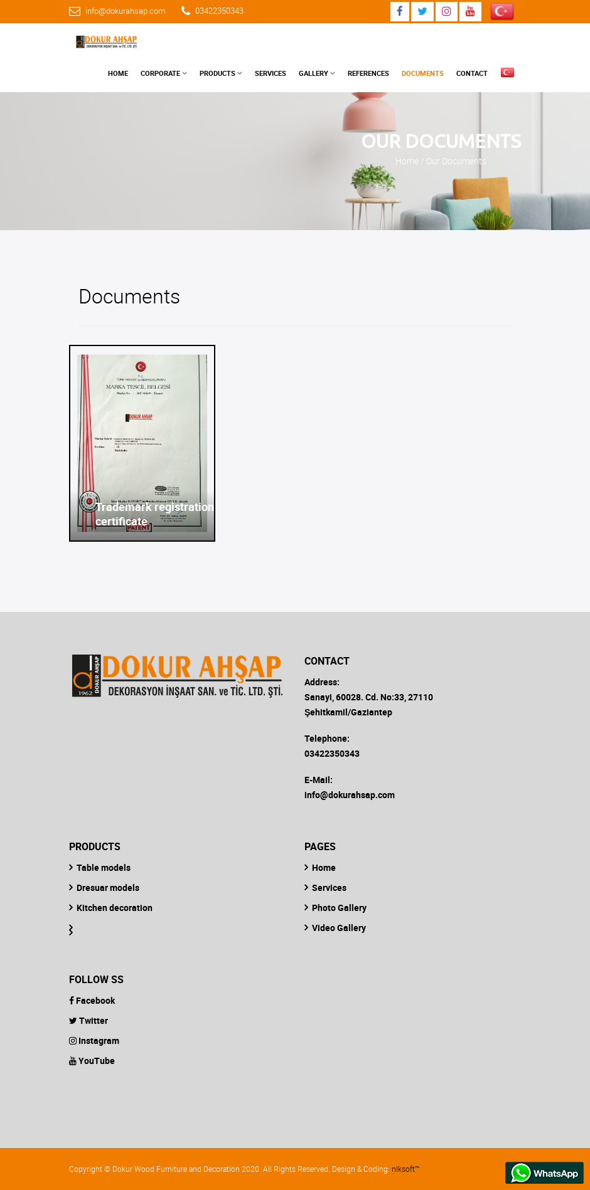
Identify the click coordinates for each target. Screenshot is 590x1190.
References (368, 73)
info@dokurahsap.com (125, 10)
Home (118, 73)
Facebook (92, 1000)
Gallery (313, 73)
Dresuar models (108, 887)
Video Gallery (339, 928)
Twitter (88, 1020)
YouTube (92, 1060)
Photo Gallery (339, 908)
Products (217, 73)
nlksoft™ (405, 1169)
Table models (104, 867)
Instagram (94, 1040)
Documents (423, 73)
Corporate (160, 73)
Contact (472, 73)
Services (270, 73)
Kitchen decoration (115, 908)
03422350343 (219, 10)
